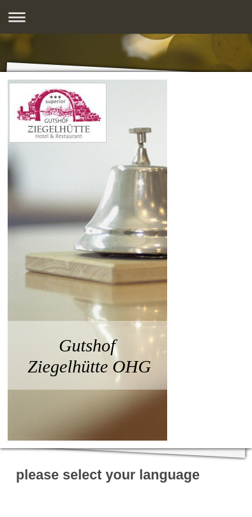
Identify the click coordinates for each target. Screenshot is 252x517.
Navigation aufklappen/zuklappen (126, 17)
